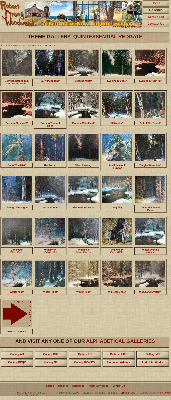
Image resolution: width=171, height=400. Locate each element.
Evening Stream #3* (17, 123)
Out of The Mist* (17, 165)
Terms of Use (127, 392)
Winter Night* (50, 292)
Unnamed (83, 249)
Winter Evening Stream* (150, 251)
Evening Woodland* (83, 123)
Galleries (155, 10)
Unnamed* (17, 249)
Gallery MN (153, 354)
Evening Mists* (83, 81)
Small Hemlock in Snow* (116, 166)
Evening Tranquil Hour (50, 124)
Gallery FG (85, 354)
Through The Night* (17, 207)
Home (155, 3)
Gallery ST (50, 362)
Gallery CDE (51, 354)
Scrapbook (156, 17)
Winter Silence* (117, 292)
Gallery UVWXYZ (84, 362)
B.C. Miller (165, 392)
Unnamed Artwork (118, 362)
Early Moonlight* (50, 81)
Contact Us (155, 23)
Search (50, 385)
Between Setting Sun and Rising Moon (17, 82)
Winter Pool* (83, 292)
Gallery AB (17, 354)
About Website (98, 385)
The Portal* (50, 165)
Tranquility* (116, 207)
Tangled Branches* (150, 165)
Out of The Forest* (150, 123)
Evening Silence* (117, 81)
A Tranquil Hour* (50, 207)
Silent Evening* (83, 165)
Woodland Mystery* (150, 292)
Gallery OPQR (17, 362)
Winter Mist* (17, 292)
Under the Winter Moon (150, 209)
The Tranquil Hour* (83, 207)
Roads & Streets (16, 331)
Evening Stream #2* (150, 81)
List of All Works (152, 362)
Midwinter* (117, 123)
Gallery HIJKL (119, 354)
